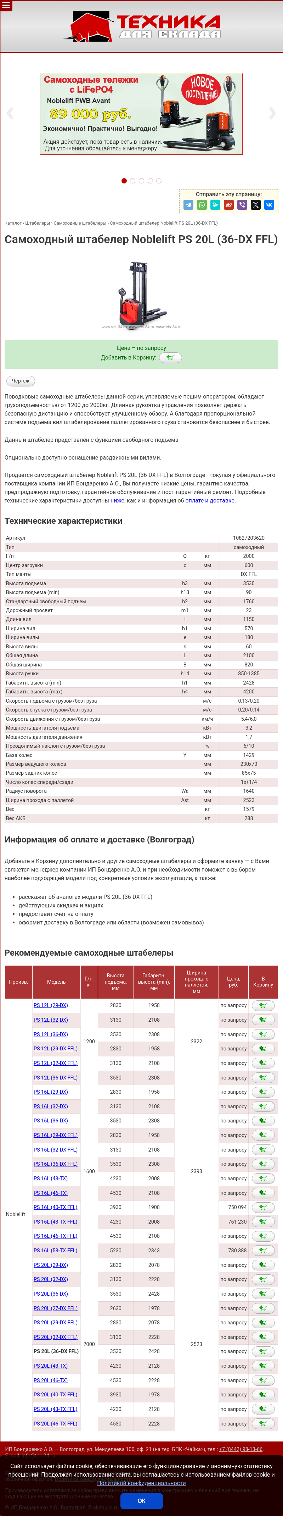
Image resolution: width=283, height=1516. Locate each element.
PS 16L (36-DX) (51, 1121)
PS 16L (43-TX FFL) (56, 1222)
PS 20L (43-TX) (51, 1366)
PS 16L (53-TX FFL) (56, 1251)
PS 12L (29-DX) (51, 1006)
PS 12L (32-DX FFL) (56, 1063)
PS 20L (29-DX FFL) (56, 1323)
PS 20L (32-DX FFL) (56, 1337)
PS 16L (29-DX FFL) (56, 1135)
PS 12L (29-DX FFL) (56, 1049)
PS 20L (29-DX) (51, 1265)
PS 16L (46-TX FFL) (56, 1236)
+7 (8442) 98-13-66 (240, 1449)
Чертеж (20, 381)
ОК (141, 1501)
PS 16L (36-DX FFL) (56, 1164)
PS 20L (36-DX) (51, 1294)
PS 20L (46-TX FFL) (56, 1424)
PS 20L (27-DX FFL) (56, 1309)
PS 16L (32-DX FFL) (56, 1150)
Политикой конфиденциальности (141, 1483)
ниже (117, 500)
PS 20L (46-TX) (51, 1381)
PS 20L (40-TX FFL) (56, 1395)
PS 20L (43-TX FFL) (56, 1409)
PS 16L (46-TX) (51, 1193)
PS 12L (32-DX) (51, 1020)
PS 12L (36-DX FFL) (56, 1078)
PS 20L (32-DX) (51, 1279)
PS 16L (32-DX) (51, 1107)
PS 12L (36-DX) (51, 1035)
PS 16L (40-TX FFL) (56, 1207)
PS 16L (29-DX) (51, 1092)
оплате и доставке (209, 500)
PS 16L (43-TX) (51, 1179)
